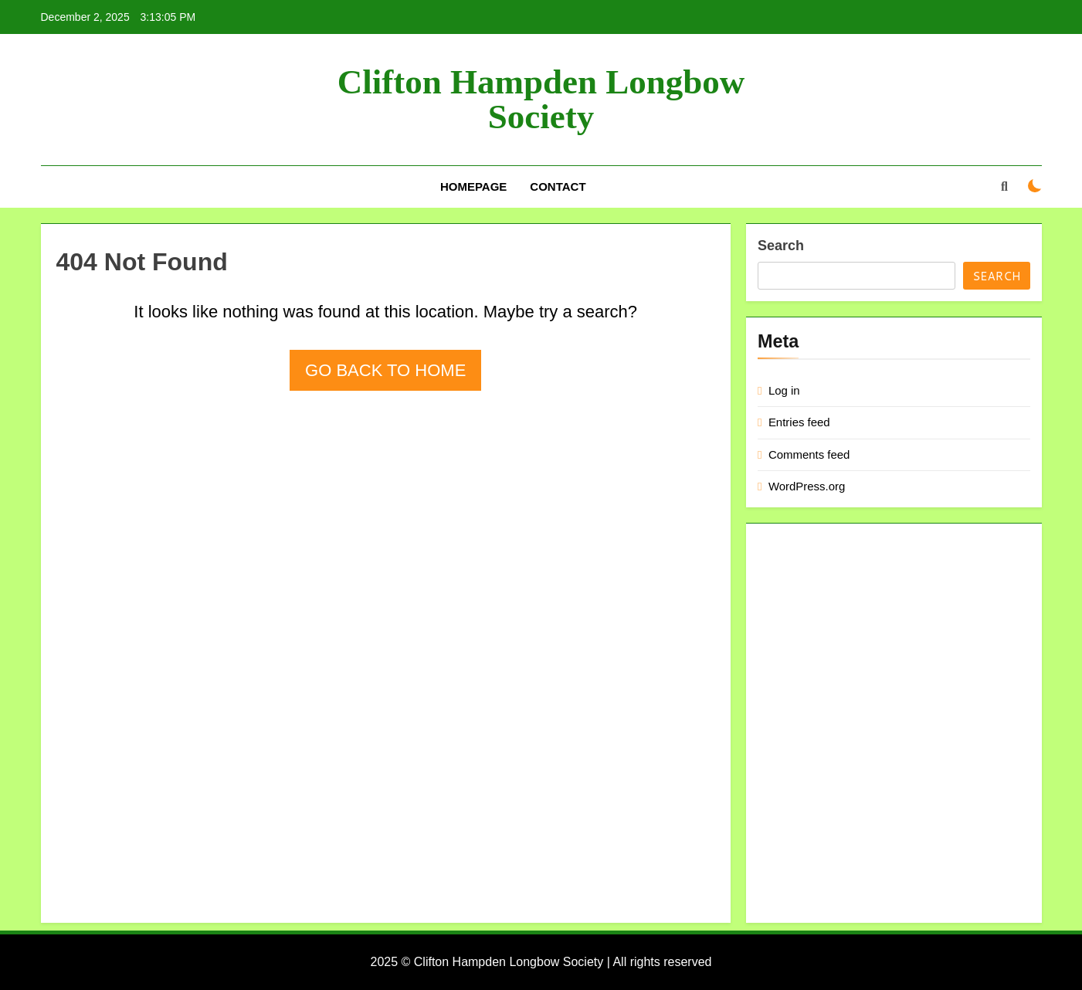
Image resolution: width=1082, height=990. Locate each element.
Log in (784, 390)
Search (781, 245)
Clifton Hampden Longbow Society (541, 99)
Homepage (473, 186)
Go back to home (385, 370)
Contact (557, 186)
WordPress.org (806, 486)
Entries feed (799, 422)
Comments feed (809, 454)
